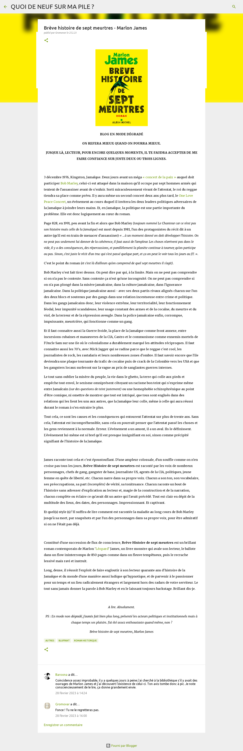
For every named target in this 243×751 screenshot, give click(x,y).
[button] (46, 40)
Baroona (61, 674)
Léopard (102, 549)
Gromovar (62, 704)
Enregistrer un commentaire (63, 725)
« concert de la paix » (159, 177)
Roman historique (85, 640)
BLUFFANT (64, 640)
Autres (49, 640)
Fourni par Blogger (121, 745)
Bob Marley (69, 183)
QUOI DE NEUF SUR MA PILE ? (52, 6)
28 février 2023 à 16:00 (71, 715)
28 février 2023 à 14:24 (71, 693)
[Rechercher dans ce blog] (220, 6)
